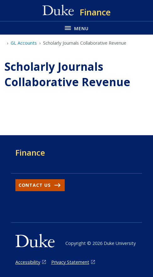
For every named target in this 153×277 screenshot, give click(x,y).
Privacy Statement (70, 262)
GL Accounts (24, 43)
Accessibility (27, 262)
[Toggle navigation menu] (76, 28)
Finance (30, 152)
